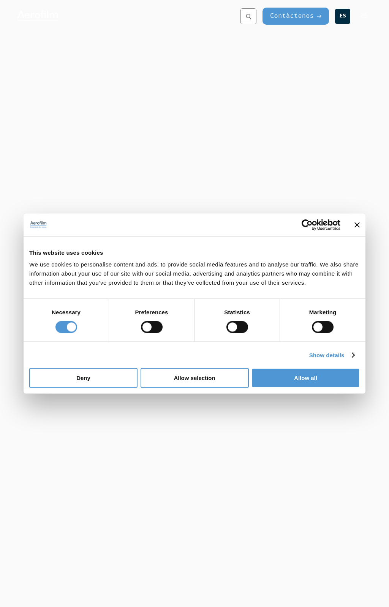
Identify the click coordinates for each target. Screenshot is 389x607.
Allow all (305, 378)
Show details (327, 355)
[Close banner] (357, 224)
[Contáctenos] (295, 16)
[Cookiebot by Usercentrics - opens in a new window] (307, 224)
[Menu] (364, 16)
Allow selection (194, 378)
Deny (83, 378)
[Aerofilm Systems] (104, 16)
